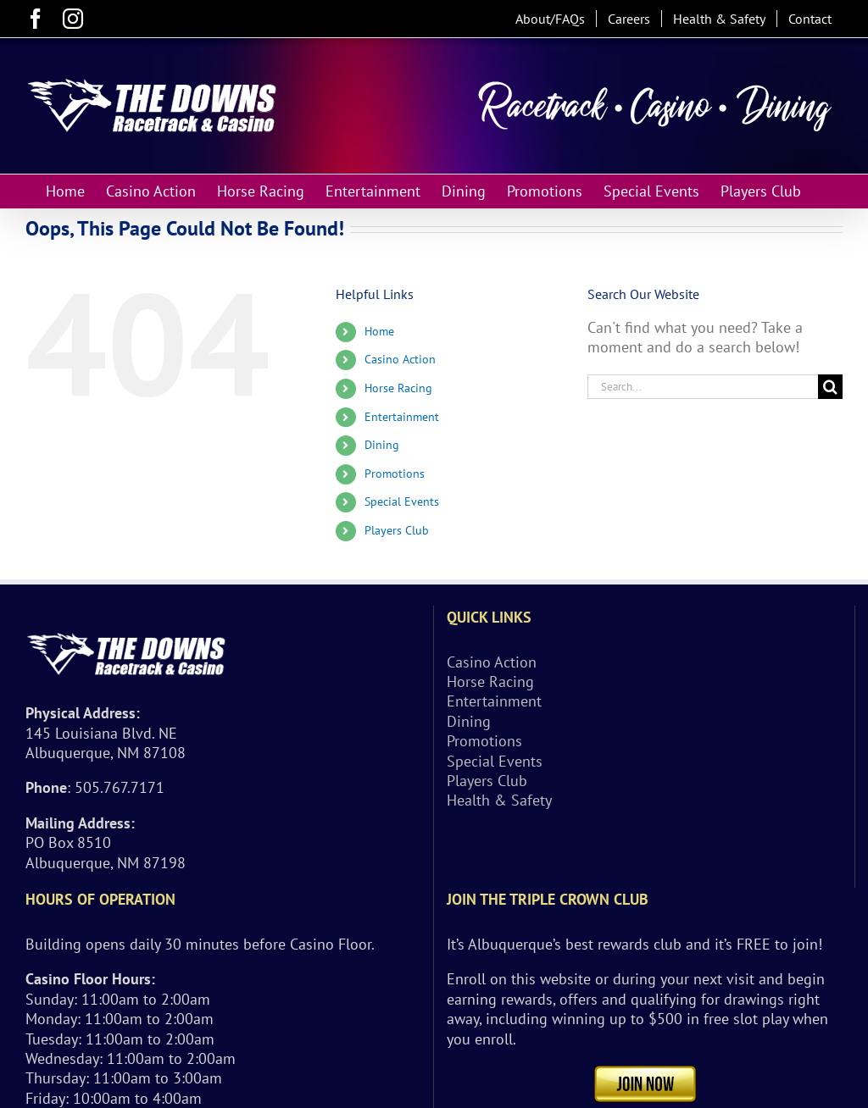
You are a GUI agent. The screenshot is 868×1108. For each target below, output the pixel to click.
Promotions (394, 473)
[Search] (830, 386)
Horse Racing (398, 388)
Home (379, 331)
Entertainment (401, 416)
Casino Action (400, 359)
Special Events (401, 501)
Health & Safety (499, 800)
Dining (381, 444)
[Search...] (702, 386)
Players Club (396, 530)
